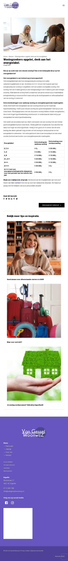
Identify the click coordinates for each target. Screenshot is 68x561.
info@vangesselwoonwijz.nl (13, 491)
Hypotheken (6, 468)
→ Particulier (8, 446)
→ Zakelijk (7, 449)
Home (5, 56)
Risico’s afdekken (8, 462)
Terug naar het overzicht (51, 205)
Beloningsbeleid (7, 471)
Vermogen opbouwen (9, 465)
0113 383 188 (8, 488)
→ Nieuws (7, 455)
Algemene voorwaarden (36, 550)
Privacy (22, 550)
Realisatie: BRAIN (60, 556)
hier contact (16, 183)
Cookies (27, 550)
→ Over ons (7, 452)
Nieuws (11, 56)
